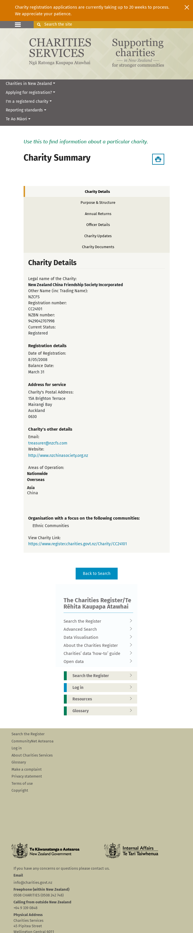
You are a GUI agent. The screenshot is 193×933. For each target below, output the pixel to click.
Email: (33, 436)
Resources (104, 699)
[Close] (187, 7)
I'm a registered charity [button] (27, 101)
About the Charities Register (97, 645)
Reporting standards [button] (24, 110)
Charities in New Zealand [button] (29, 83)
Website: (36, 449)
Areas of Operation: (46, 467)
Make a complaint (27, 769)
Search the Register (97, 621)
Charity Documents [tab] (98, 247)
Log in (104, 688)
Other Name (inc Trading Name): (58, 290)
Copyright (20, 790)
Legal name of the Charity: (52, 278)
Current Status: (42, 327)
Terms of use (22, 783)
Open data (97, 661)
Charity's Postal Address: (50, 392)
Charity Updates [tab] (98, 236)
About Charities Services (32, 755)
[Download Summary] (158, 159)
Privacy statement (27, 776)
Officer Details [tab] (98, 225)
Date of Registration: (47, 353)
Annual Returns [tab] (98, 214)
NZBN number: (41, 315)
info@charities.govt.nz (33, 882)
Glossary (104, 711)
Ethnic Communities (51, 525)
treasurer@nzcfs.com (47, 443)
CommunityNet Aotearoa (32, 741)
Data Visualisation (97, 637)
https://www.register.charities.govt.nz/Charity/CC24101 (77, 543)
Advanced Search (97, 629)
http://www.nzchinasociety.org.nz (58, 455)
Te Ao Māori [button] (16, 119)
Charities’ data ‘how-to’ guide (97, 653)
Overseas (36, 479)
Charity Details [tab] (97, 191)
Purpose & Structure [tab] (98, 202)
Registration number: (47, 303)
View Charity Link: (44, 537)
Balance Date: (41, 365)
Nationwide (37, 473)
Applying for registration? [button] (29, 92)
